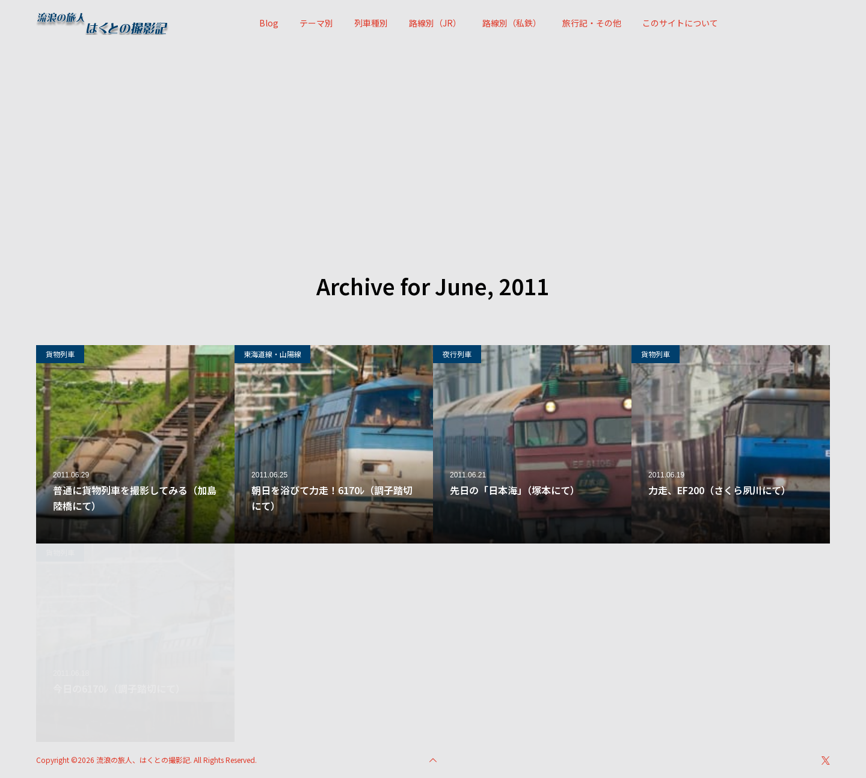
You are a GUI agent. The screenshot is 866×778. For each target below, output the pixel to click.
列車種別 (371, 23)
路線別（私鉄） (511, 23)
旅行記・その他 (591, 23)
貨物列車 (60, 354)
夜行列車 (457, 354)
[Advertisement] (433, 137)
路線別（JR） (435, 23)
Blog (268, 23)
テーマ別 (316, 23)
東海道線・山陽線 (272, 354)
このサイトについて (680, 23)
